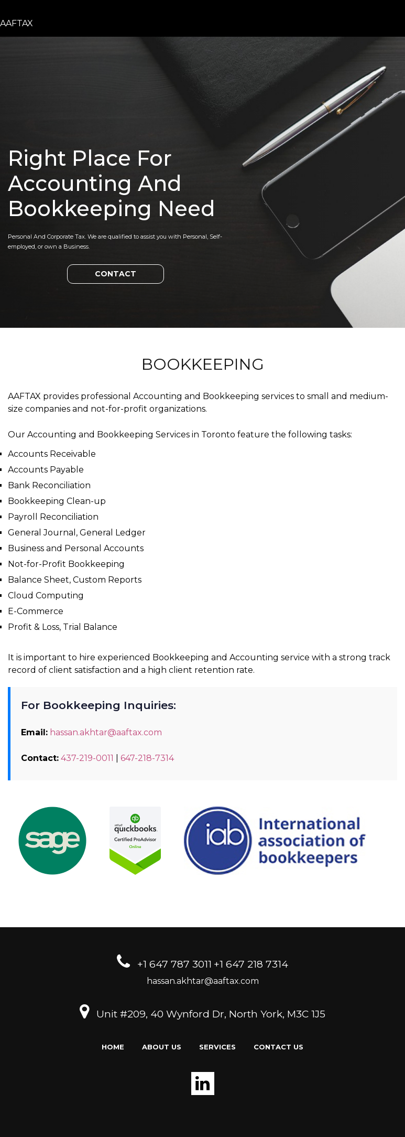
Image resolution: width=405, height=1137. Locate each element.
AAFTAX (16, 23)
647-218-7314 (147, 758)
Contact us (278, 1047)
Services (217, 1047)
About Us (161, 1047)
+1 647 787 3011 (174, 964)
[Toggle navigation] (393, 23)
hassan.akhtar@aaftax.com (106, 732)
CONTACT (115, 273)
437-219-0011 (87, 758)
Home (113, 1047)
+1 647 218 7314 (251, 964)
